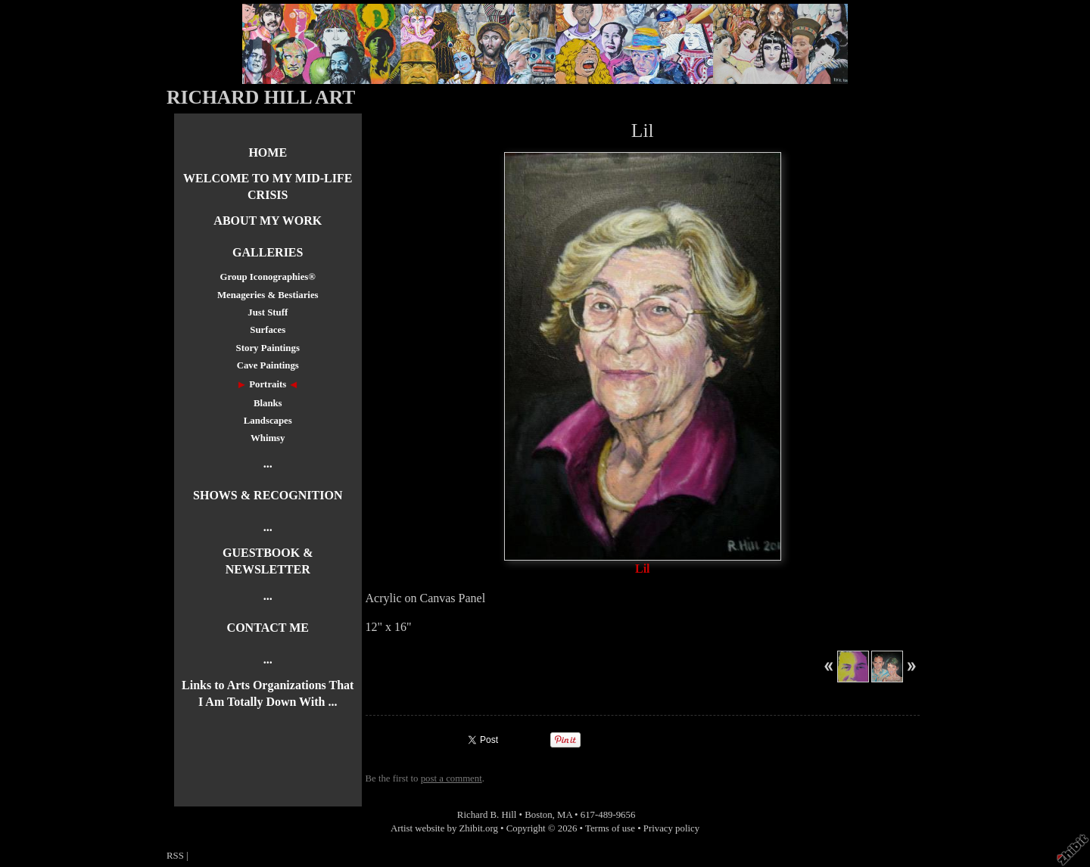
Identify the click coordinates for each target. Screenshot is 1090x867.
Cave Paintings (268, 365)
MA (564, 815)
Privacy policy (671, 828)
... (267, 463)
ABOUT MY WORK (267, 220)
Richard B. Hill (487, 815)
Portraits (267, 384)
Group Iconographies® (268, 277)
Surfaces (267, 330)
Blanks (268, 403)
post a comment (451, 778)
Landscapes (268, 420)
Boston (538, 815)
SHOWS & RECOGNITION (267, 495)
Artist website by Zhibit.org (444, 828)
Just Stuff (268, 312)
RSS (175, 855)
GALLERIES (267, 252)
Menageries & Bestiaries (268, 295)
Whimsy (268, 438)
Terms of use (610, 828)
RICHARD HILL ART (261, 97)
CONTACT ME (268, 627)
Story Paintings (268, 348)
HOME (267, 152)
